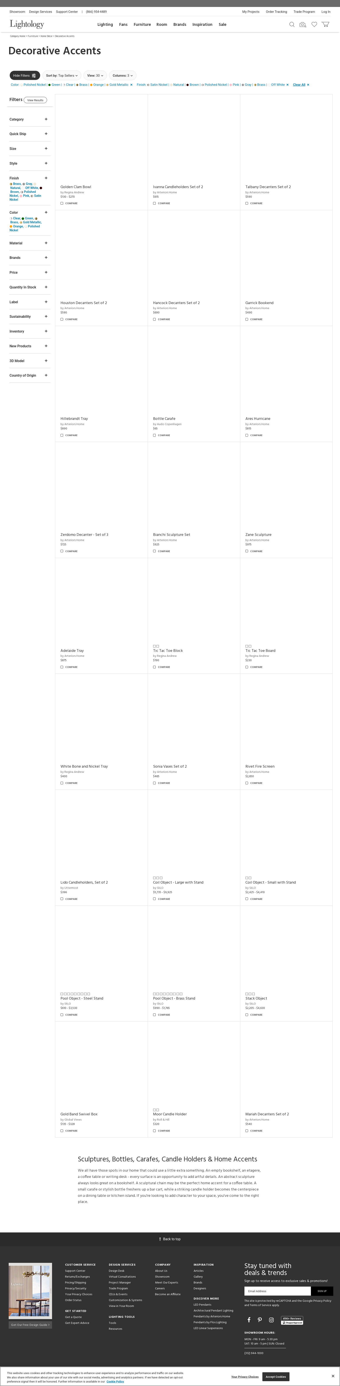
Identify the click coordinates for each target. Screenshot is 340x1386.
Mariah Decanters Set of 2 (270, 1114)
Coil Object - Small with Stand (273, 882)
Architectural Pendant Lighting (213, 1310)
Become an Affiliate (168, 1294)
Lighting (105, 25)
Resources (115, 1328)
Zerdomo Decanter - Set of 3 (93, 535)
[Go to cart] (325, 23)
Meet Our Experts (166, 1282)
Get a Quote (73, 1317)
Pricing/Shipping (75, 1282)
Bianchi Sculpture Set (177, 535)
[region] (170, 1376)
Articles (198, 1270)
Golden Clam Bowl (84, 187)
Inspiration (202, 25)
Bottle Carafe (170, 419)
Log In (326, 12)
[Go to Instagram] (272, 1320)
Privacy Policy (322, 1300)
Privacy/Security (75, 1288)
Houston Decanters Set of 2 (92, 303)
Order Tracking (276, 12)
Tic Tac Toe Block (173, 651)
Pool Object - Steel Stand (90, 998)
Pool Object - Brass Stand (180, 998)
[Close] (333, 1376)
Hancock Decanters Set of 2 (182, 303)
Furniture (142, 25)
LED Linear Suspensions (208, 1328)
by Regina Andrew (81, 192)
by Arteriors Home (171, 192)
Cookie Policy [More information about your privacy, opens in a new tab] (115, 1381)
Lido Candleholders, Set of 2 (92, 882)
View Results (45, 101)
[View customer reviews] (292, 1320)
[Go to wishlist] (315, 24)
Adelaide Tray (80, 651)
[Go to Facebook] (249, 1320)
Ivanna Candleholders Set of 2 (184, 187)
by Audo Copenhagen (173, 424)
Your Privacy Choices (78, 1295)
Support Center (67, 12)
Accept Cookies (276, 1376)
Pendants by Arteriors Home (212, 1316)
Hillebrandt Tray (82, 419)
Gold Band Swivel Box (87, 1114)
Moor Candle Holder (175, 1114)
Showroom (17, 12)
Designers (200, 1288)
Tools (112, 1323)
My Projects (251, 12)
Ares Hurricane (260, 419)
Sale (222, 25)
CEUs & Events (118, 1294)
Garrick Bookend (262, 303)
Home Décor (46, 36)
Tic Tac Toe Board (263, 651)
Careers (160, 1288)
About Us (161, 1270)
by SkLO (164, 888)
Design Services (40, 12)
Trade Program (304, 12)
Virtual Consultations (122, 1276)
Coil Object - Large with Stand (184, 882)
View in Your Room (121, 1306)
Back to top (169, 1239)
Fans (123, 25)
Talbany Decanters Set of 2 (271, 187)
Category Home (17, 36)
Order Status (73, 1300)
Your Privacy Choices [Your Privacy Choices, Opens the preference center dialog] (245, 1376)
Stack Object (259, 998)
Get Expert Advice (77, 1323)
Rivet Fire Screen (262, 766)
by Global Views (79, 1119)
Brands (179, 25)
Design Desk (116, 1270)
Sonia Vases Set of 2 (175, 766)
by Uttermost (78, 888)
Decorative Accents (64, 36)
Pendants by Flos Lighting (210, 1322)
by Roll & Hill (167, 1119)
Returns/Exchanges (77, 1276)
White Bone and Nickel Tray (92, 766)
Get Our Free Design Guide (30, 1324)
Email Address (257, 1291)
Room (162, 25)
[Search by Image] (303, 24)
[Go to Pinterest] (260, 1320)
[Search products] (291, 24)
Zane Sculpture (261, 535)
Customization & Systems (125, 1300)
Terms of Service (260, 1305)
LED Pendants (202, 1304)
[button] (73, 85)
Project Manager (120, 1282)
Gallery (198, 1276)
